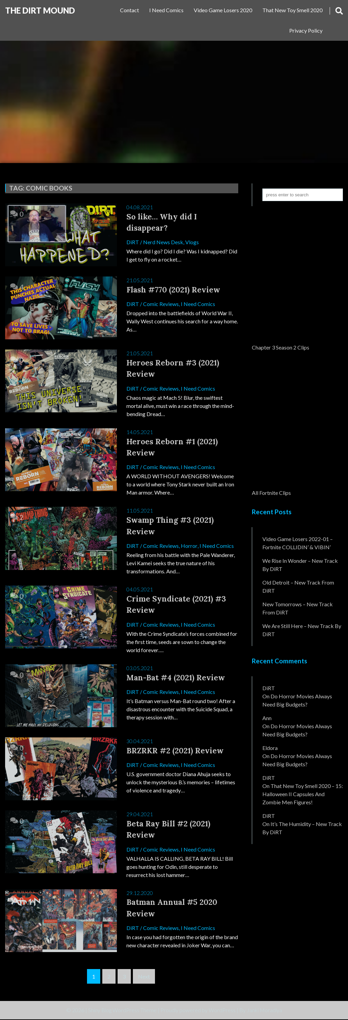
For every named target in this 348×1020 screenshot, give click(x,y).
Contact (129, 10)
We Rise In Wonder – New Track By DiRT (300, 564)
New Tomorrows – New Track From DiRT (297, 608)
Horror (189, 546)
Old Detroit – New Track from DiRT (298, 586)
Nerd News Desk (163, 242)
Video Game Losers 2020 (223, 10)
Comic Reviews (161, 304)
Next (144, 977)
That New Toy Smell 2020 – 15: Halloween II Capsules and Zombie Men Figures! (302, 794)
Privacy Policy (306, 30)
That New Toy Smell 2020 (292, 10)
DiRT (132, 242)
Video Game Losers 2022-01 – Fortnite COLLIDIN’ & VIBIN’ (297, 543)
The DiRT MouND (40, 10)
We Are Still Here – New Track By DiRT (301, 630)
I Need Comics (166, 10)
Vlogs (192, 242)
